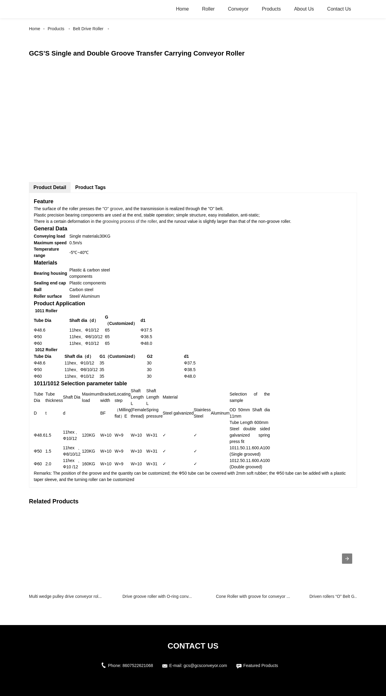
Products (271, 8)
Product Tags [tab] (90, 187)
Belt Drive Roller (88, 28)
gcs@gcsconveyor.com (205, 665)
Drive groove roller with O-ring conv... (157, 596)
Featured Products (260, 665)
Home (182, 8)
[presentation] (347, 558)
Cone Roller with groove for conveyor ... (253, 596)
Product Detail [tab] (49, 187)
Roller (208, 8)
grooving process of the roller (129, 221)
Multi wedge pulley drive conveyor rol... (65, 596)
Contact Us (339, 8)
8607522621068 (137, 665)
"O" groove (113, 208)
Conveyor (238, 8)
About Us (304, 8)
